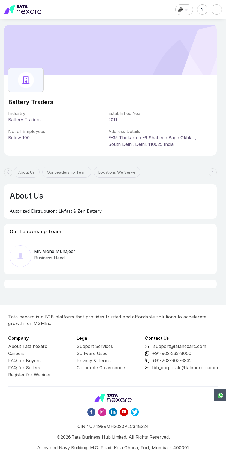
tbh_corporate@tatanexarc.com (185, 367)
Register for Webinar (29, 374)
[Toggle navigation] (217, 9)
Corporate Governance (101, 367)
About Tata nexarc (27, 346)
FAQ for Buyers (24, 360)
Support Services (95, 346)
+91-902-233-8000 (171, 353)
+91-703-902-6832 (172, 360)
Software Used (92, 353)
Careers (16, 353)
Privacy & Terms (94, 360)
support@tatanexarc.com (179, 346)
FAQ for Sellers (24, 367)
